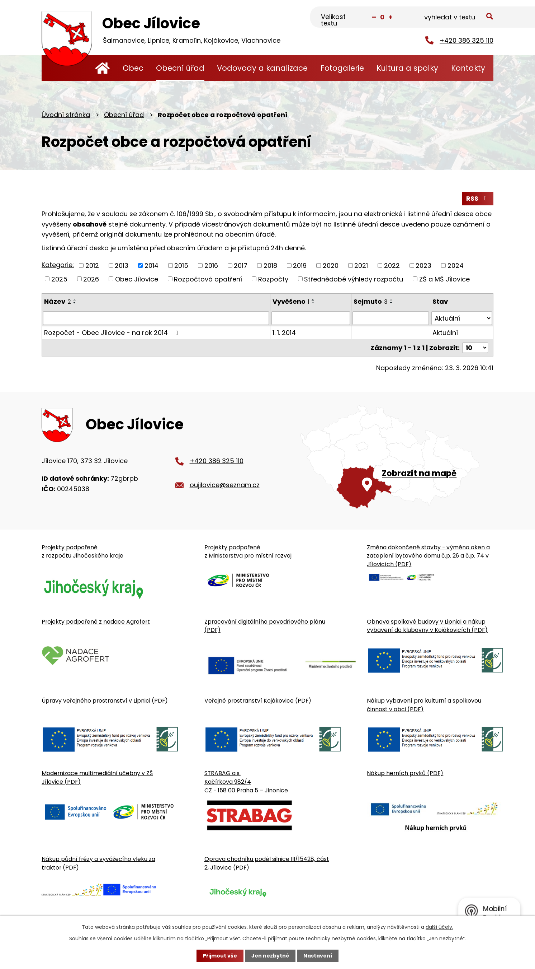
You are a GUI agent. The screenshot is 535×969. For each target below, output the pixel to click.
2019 (300, 265)
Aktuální (445, 332)
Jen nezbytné (270, 955)
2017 (240, 265)
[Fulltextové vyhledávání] (457, 17)
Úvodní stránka (102, 68)
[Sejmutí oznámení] (390, 318)
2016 (211, 265)
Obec (133, 68)
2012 (92, 265)
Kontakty (468, 68)
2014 (151, 265)
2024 (456, 265)
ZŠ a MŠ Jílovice (444, 278)
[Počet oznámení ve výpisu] (475, 348)
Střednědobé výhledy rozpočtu (353, 278)
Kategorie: (58, 264)
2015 (181, 265)
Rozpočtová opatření (208, 278)
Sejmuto (371, 301)
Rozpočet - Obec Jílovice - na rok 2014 (112, 332)
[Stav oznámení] (461, 318)
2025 (59, 278)
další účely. (439, 927)
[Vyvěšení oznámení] (310, 318)
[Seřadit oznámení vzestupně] (75, 299)
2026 (91, 278)
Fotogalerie (342, 68)
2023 (423, 265)
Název (57, 301)
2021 (361, 265)
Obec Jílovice (136, 278)
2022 (392, 265)
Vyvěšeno (291, 301)
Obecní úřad (180, 68)
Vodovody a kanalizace (262, 68)
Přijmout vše (220, 955)
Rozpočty (273, 278)
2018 (270, 265)
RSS (478, 198)
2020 (330, 265)
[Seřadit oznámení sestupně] (75, 302)
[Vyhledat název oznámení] (156, 318)
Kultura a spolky (407, 68)
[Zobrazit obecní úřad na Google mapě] (396, 457)
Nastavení (317, 955)
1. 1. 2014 (284, 332)
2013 (121, 265)
